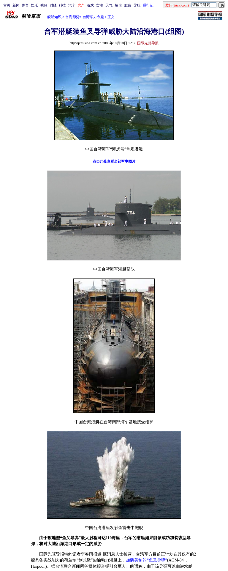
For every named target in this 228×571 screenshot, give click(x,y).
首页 (6, 5)
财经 (53, 5)
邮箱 (127, 5)
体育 (25, 5)
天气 (109, 5)
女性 (99, 5)
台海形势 (72, 17)
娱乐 (34, 5)
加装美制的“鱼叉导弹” (146, 560)
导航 (136, 5)
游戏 (90, 5)
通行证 (148, 5)
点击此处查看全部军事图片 (114, 161)
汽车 (71, 5)
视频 (44, 5)
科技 (62, 5)
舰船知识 (54, 17)
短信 (118, 5)
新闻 (16, 5)
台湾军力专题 (93, 17)
